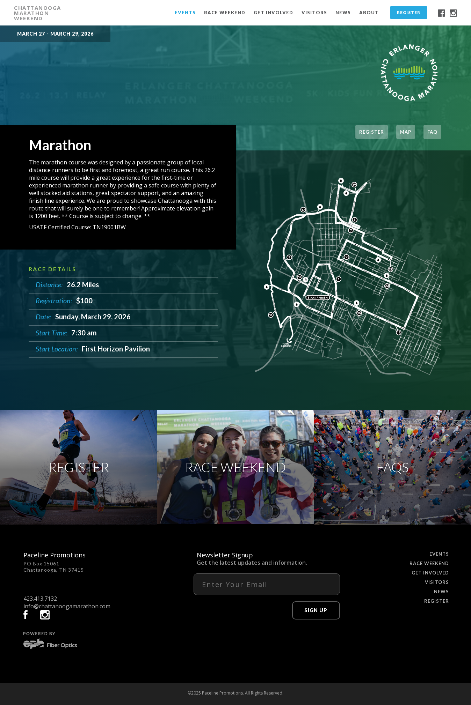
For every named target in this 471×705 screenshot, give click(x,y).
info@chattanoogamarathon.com (66, 606)
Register (408, 12)
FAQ (432, 132)
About (369, 12)
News (343, 12)
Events (185, 12)
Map (405, 132)
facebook (441, 13)
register (371, 132)
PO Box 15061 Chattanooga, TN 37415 (53, 567)
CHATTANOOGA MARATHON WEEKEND (37, 13)
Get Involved (273, 12)
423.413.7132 (40, 598)
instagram (453, 13)
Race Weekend (224, 12)
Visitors (314, 12)
